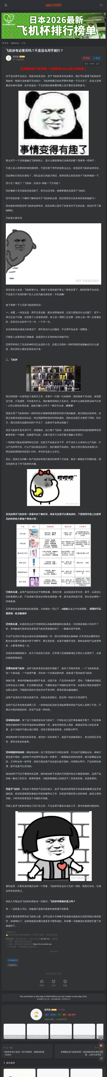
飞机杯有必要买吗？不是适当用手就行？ (34, 50)
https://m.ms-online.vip (42, 944)
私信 (96, 58)
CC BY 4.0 (45, 939)
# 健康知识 (12, 965)
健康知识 (15, 43)
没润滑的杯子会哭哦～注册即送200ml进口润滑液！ (53, 68)
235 (53, 1015)
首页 (5, 43)
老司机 (16, 56)
